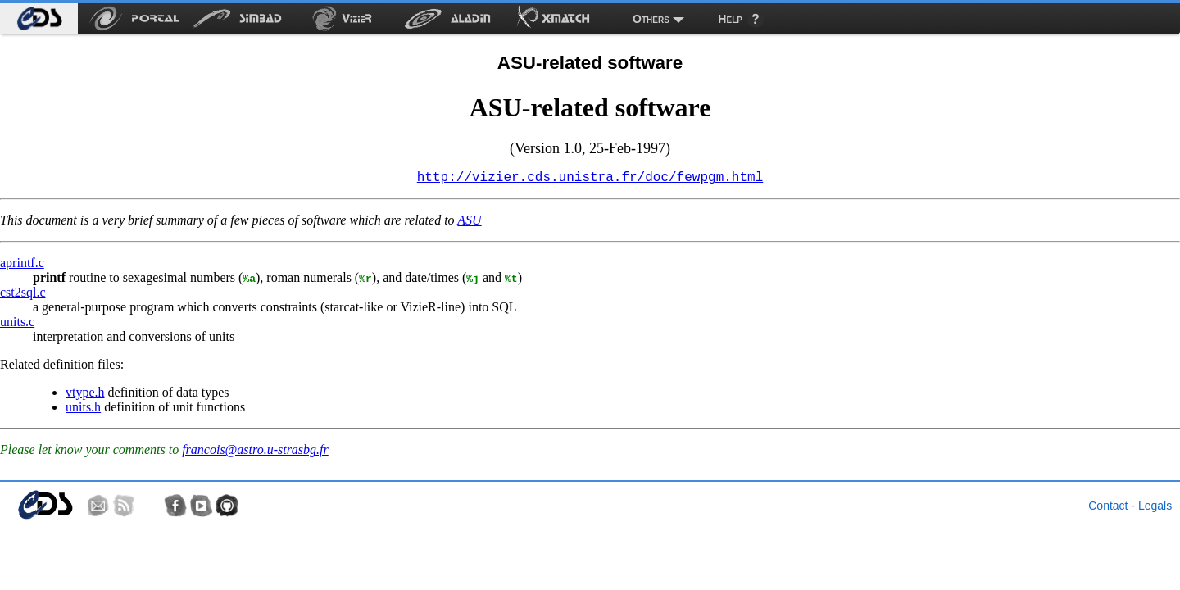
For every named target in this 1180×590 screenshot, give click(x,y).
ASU (469, 223)
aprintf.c (22, 266)
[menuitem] (39, 18)
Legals (1155, 508)
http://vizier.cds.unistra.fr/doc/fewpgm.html (590, 179)
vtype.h (85, 395)
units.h (83, 410)
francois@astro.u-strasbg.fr (255, 453)
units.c (17, 325)
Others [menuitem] (651, 18)
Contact (1108, 508)
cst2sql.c (23, 295)
